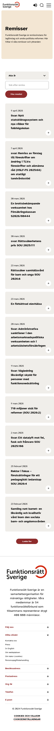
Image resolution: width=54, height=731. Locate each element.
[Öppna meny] (48, 5)
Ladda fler (27, 541)
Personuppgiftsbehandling (17, 660)
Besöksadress (12, 668)
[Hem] (11, 5)
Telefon (9, 692)
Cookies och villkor (27, 715)
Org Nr (8, 684)
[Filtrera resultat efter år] (27, 76)
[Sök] (42, 5)
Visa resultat (16, 94)
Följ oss (9, 627)
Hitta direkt (11, 635)
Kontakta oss (11, 640)
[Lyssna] (35, 5)
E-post (8, 699)
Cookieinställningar (27, 719)
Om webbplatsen (12, 652)
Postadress (11, 676)
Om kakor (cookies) (13, 656)
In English (9, 648)
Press (7, 644)
